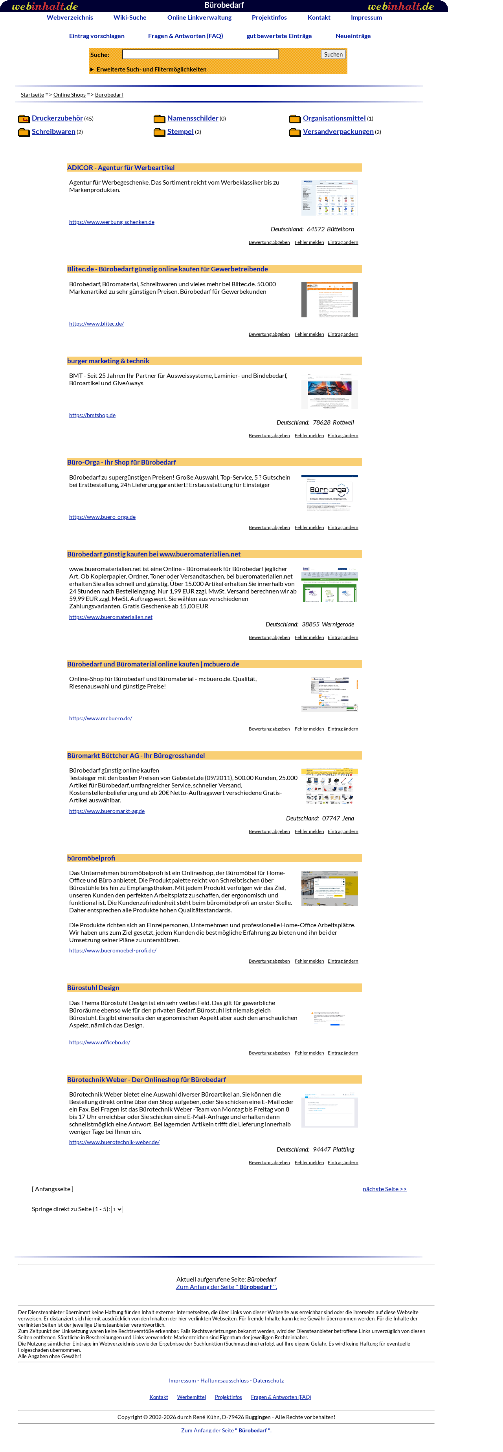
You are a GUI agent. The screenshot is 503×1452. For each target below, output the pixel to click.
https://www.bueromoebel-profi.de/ (112, 950)
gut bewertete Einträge (279, 35)
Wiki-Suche (130, 17)
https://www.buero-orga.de (102, 517)
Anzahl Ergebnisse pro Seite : (218, 69)
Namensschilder (192, 118)
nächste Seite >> (385, 1188)
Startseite (32, 94)
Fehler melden (309, 242)
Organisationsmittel (334, 118)
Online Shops (69, 94)
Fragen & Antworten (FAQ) (186, 35)
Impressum (366, 17)
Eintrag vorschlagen (97, 35)
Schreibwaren (53, 131)
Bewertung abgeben (269, 242)
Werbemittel (191, 1397)
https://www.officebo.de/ (99, 1042)
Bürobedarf (109, 94)
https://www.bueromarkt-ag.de (107, 811)
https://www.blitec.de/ (96, 323)
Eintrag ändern (343, 242)
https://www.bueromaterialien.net (110, 617)
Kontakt (319, 17)
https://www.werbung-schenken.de (111, 222)
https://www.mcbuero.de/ (100, 718)
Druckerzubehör (57, 118)
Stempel (180, 131)
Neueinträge (353, 35)
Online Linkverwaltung (199, 17)
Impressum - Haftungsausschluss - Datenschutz (226, 1380)
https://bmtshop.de (92, 415)
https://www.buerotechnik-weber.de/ (114, 1142)
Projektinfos (269, 17)
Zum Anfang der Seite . (226, 1286)
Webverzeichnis (70, 17)
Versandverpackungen (338, 131)
